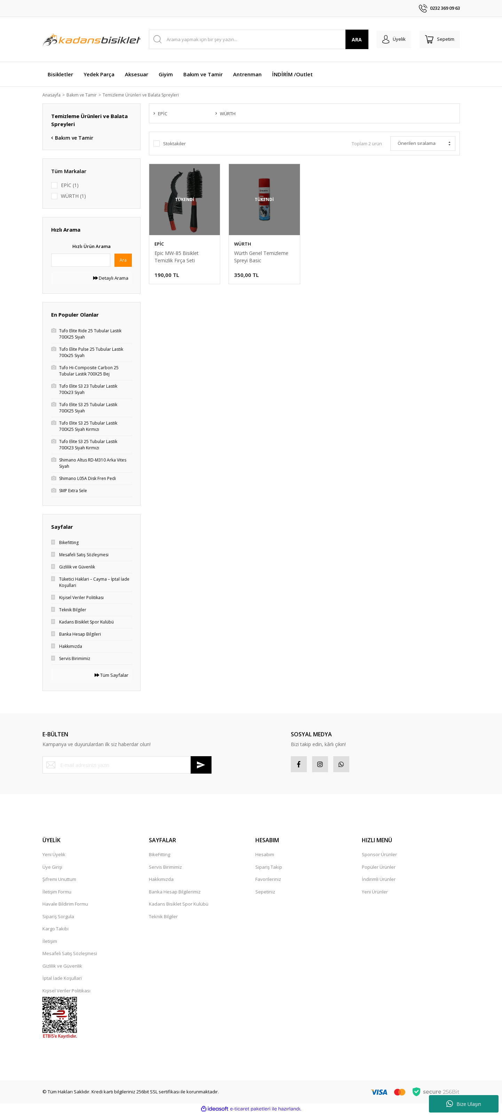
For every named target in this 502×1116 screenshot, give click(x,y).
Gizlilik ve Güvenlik (62, 967)
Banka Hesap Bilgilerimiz (175, 893)
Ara (123, 260)
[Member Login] (389, 39)
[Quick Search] (80, 260)
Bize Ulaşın (463, 1104)
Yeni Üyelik (53, 856)
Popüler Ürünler (379, 869)
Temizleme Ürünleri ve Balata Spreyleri (148, 95)
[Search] (256, 39)
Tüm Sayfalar (111, 676)
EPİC (159, 244)
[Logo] (91, 39)
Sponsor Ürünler (379, 856)
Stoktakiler (174, 144)
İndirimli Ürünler (379, 881)
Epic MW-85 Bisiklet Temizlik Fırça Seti (176, 257)
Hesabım (264, 856)
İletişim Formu (56, 893)
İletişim (49, 943)
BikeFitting (159, 856)
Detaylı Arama (110, 278)
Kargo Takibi (55, 931)
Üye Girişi (52, 869)
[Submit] (201, 765)
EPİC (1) (70, 185)
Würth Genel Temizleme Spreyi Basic (261, 257)
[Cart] (438, 39)
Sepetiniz (265, 893)
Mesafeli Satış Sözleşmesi (69, 955)
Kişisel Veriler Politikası (66, 992)
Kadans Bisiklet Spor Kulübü (178, 906)
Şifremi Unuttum (59, 881)
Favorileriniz (268, 881)
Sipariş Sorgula (58, 918)
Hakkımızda (161, 881)
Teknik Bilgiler (163, 918)
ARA (351, 39)
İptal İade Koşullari (62, 980)
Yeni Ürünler (375, 893)
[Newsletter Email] (127, 765)
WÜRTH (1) (73, 196)
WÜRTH (242, 244)
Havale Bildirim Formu (65, 906)
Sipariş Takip (268, 869)
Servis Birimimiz (165, 869)
